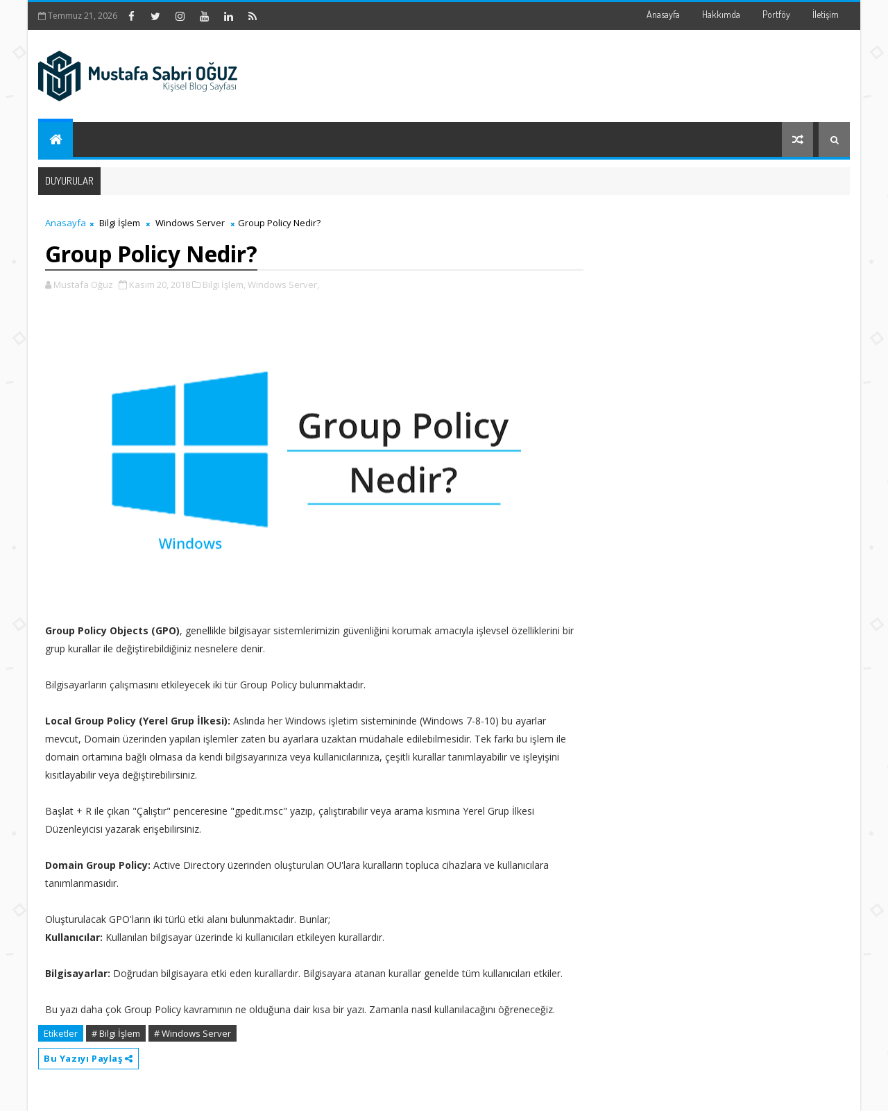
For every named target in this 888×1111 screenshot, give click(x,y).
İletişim (825, 14)
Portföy (776, 14)
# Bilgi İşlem (116, 1033)
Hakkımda (721, 14)
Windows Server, (283, 284)
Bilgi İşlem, (224, 284)
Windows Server (190, 223)
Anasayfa (663, 14)
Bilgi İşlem (119, 223)
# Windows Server (192, 1033)
